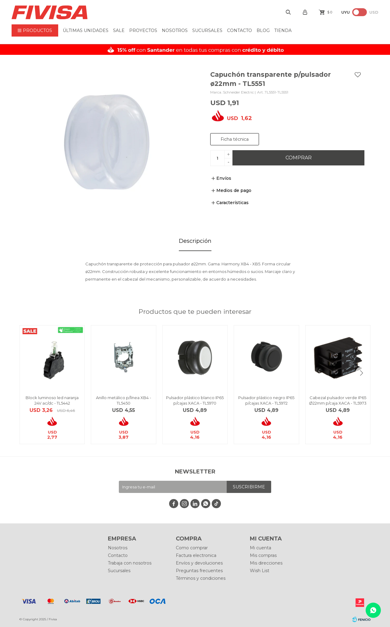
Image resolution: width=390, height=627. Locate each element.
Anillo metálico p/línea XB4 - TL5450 (123, 400)
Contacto (239, 30)
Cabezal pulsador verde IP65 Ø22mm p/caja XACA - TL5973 (338, 400)
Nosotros (175, 30)
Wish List (259, 570)
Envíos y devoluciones (199, 563)
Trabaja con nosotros (129, 563)
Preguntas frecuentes (199, 570)
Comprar (298, 158)
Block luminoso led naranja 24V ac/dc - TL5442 (52, 400)
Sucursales (207, 30)
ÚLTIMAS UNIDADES (85, 30)
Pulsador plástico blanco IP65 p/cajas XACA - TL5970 (195, 400)
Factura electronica (196, 555)
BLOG (263, 30)
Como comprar (192, 548)
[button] (361, 373)
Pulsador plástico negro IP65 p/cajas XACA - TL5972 (266, 400)
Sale (119, 30)
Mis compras (263, 555)
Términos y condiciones (200, 578)
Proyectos (143, 30)
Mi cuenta (260, 548)
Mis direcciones (266, 563)
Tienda (283, 30)
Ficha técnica (235, 139)
